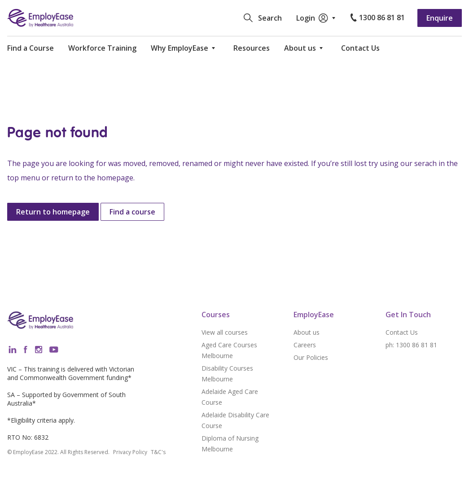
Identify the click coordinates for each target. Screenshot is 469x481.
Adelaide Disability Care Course (235, 420)
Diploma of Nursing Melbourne (230, 443)
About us (307, 332)
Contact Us (402, 332)
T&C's (158, 452)
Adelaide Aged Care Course (230, 397)
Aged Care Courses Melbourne (229, 350)
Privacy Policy (130, 452)
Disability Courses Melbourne (227, 373)
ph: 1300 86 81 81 (411, 345)
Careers (305, 345)
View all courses (225, 332)
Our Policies (311, 357)
